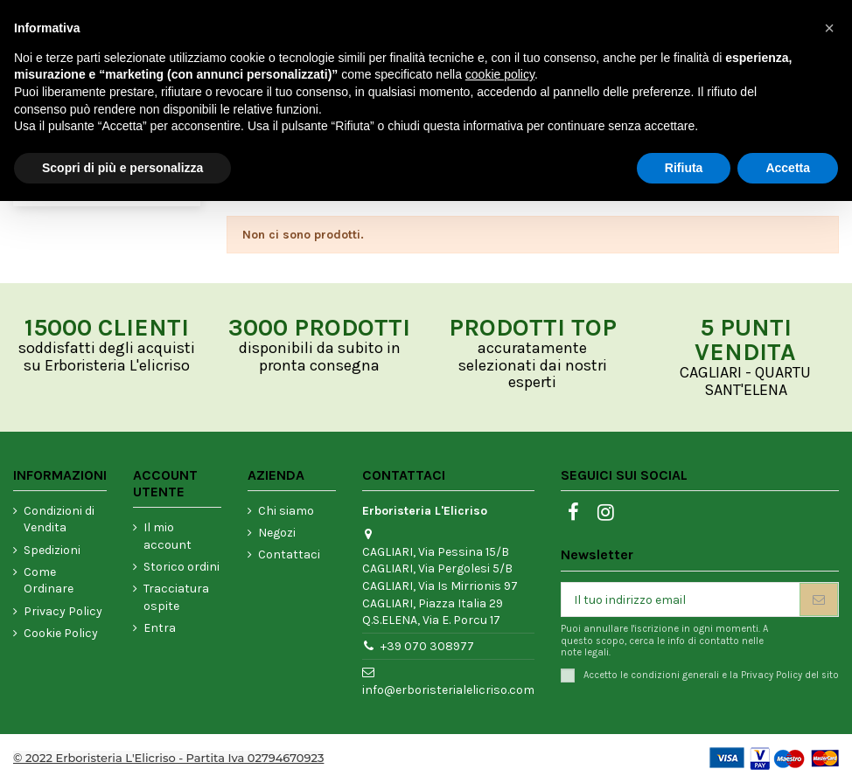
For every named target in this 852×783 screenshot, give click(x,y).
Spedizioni (52, 550)
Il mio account (167, 536)
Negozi (277, 532)
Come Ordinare (48, 581)
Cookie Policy (61, 633)
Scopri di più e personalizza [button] (122, 168)
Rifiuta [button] (684, 168)
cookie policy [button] (499, 74)
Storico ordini (181, 566)
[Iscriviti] (819, 599)
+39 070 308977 (427, 646)
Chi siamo (286, 510)
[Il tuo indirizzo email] (681, 599)
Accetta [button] (787, 168)
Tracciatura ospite (176, 597)
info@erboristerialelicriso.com (448, 690)
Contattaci (289, 554)
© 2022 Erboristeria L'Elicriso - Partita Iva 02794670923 (168, 758)
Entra (159, 627)
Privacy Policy (63, 611)
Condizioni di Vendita (59, 519)
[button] (829, 28)
